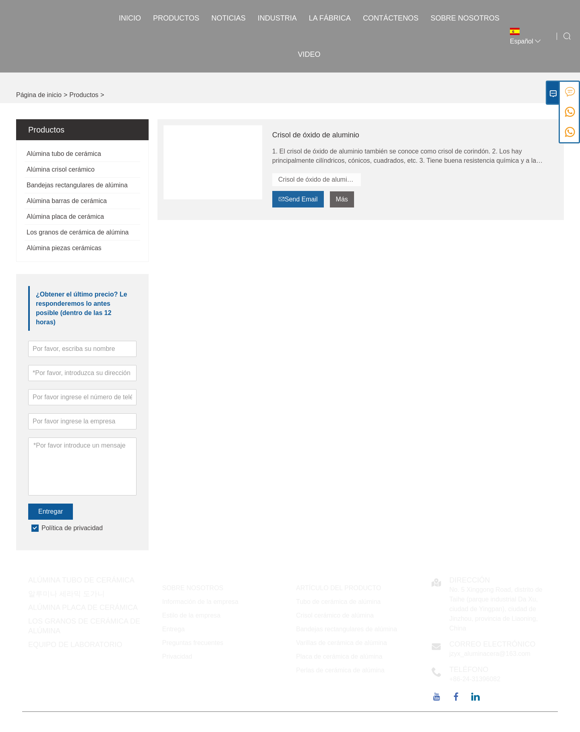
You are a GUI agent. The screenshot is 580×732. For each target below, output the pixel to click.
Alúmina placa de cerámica (65, 216)
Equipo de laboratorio (75, 645)
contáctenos (390, 18)
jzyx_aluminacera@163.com (490, 653)
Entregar (50, 511)
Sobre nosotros (465, 18)
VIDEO (309, 54)
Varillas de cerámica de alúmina (341, 642)
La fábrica (330, 18)
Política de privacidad (72, 528)
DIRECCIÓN (470, 580)
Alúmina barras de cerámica (67, 200)
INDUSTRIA (277, 18)
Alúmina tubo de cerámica (64, 153)
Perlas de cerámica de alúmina (340, 670)
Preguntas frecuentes (193, 642)
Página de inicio (39, 94)
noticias (228, 18)
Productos (176, 18)
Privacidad (177, 656)
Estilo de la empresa (191, 615)
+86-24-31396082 (475, 679)
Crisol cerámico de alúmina (335, 615)
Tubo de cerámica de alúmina (338, 601)
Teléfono (469, 670)
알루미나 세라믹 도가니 (66, 594)
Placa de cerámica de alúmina (339, 656)
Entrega (173, 629)
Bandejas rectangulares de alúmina (77, 185)
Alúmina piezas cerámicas (64, 248)
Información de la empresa (200, 601)
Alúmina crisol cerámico (61, 169)
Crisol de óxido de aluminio (315, 135)
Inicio (130, 18)
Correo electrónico (493, 644)
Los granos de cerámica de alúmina (77, 232)
